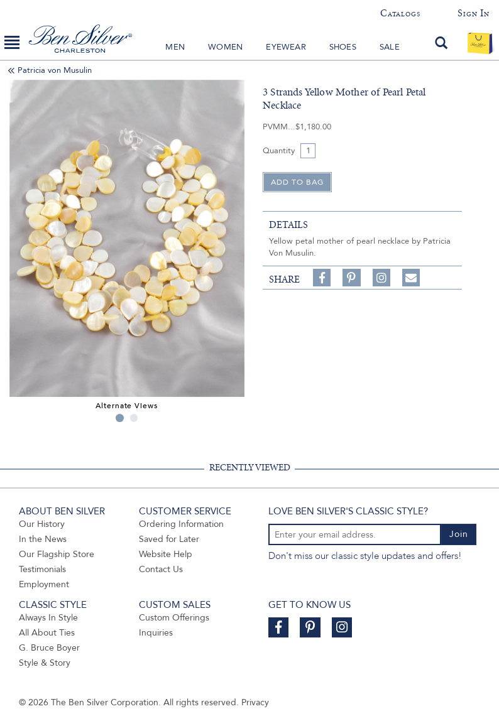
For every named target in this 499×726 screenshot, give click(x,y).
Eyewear (285, 47)
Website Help (165, 554)
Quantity (279, 150)
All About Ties (47, 633)
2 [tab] (134, 418)
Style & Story (44, 663)
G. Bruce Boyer (49, 648)
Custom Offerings (174, 618)
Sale (390, 47)
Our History (42, 524)
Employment (44, 584)
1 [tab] (120, 418)
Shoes (342, 47)
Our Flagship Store (56, 554)
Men (175, 47)
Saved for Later (169, 539)
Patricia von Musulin (55, 70)
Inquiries (156, 633)
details (288, 225)
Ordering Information (181, 524)
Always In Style (48, 618)
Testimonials (42, 569)
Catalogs (400, 13)
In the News (43, 539)
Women (225, 47)
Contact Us (161, 569)
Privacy (255, 702)
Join (458, 534)
